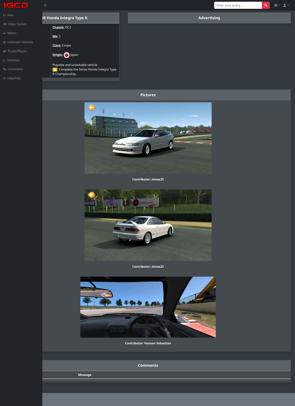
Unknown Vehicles (18, 42)
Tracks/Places (15, 51)
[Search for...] (238, 5)
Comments (13, 69)
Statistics (11, 60)
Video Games (15, 24)
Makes (9, 33)
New (8, 15)
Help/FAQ (12, 78)
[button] (277, 5)
